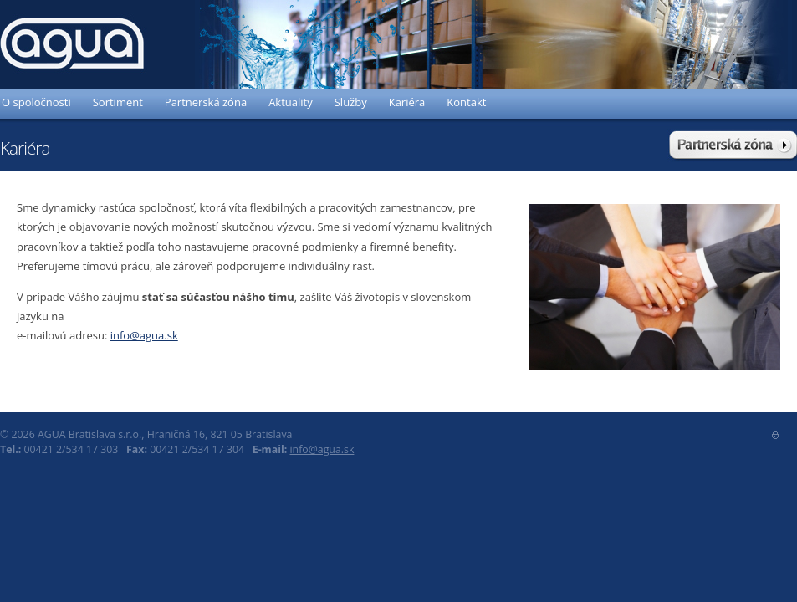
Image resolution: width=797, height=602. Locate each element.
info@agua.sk (144, 335)
